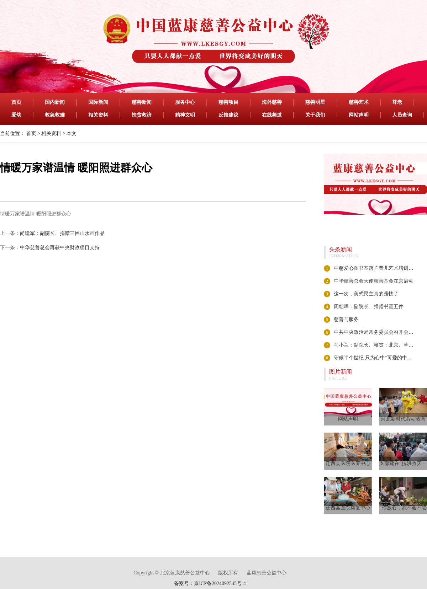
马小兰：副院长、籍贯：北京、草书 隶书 (379, 345)
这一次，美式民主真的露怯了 (366, 293)
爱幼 (16, 115)
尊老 (397, 102)
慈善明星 (315, 102)
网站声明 (359, 115)
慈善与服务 (346, 319)
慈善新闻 (142, 102)
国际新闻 (98, 102)
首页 (16, 102)
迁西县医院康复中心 (348, 507)
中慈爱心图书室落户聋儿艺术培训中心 (376, 268)
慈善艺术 (359, 102)
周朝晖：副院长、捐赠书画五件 (369, 306)
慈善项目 (228, 102)
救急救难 (55, 115)
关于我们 (315, 115)
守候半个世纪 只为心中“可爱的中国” (374, 357)
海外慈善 (272, 102)
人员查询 (402, 115)
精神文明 (185, 115)
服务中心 (185, 102)
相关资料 (98, 115)
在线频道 (272, 115)
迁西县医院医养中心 (348, 463)
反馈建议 (228, 115)
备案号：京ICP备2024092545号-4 (210, 583)
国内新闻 (55, 102)
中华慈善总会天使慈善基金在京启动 (373, 281)
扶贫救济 (142, 115)
